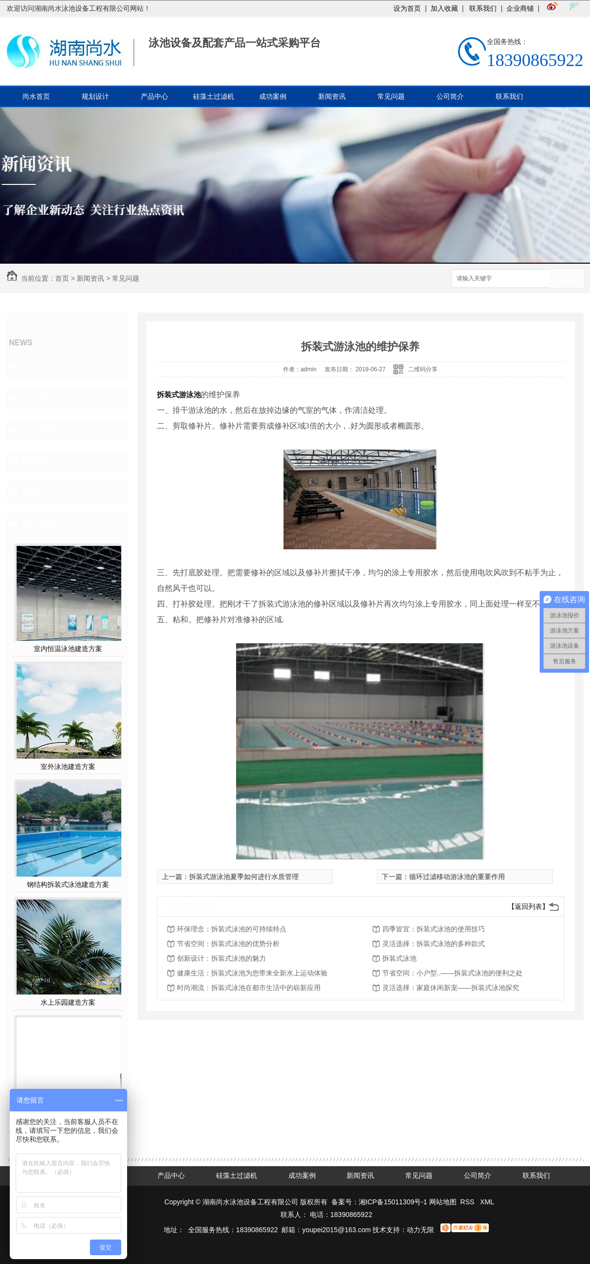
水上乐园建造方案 (68, 1002)
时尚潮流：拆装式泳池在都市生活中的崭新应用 (249, 988)
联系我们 (482, 8)
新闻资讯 (332, 96)
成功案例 (272, 96)
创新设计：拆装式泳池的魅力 (221, 958)
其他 (30, 492)
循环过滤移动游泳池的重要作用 (457, 876)
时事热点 (39, 461)
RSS (468, 1202)
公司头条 (39, 367)
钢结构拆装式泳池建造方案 (68, 884)
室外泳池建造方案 (68, 766)
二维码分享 (422, 369)
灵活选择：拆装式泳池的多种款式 (433, 944)
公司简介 (450, 96)
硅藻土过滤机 (213, 96)
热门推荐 (39, 523)
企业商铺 (520, 8)
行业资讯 (39, 398)
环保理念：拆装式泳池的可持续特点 (231, 929)
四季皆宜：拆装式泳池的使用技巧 (433, 929)
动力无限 (420, 1230)
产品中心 (154, 96)
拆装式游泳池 (179, 394)
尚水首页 (36, 96)
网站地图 (443, 1202)
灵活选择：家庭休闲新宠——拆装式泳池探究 (450, 988)
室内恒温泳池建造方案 (68, 649)
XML (487, 1202)
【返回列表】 (528, 906)
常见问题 (391, 96)
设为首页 (407, 8)
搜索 (566, 279)
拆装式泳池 (399, 958)
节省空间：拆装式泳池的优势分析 (228, 944)
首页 (62, 278)
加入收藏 (444, 8)
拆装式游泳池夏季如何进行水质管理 (244, 876)
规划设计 (95, 96)
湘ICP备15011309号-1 (393, 1202)
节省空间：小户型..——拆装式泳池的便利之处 (452, 973)
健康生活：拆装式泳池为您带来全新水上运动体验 (252, 973)
